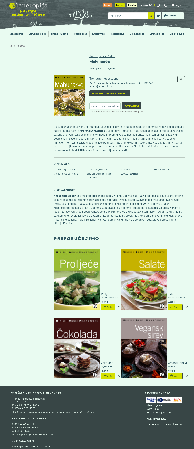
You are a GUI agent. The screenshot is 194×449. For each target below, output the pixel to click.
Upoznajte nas (153, 358)
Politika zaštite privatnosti (159, 346)
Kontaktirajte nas (174, 358)
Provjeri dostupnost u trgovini (109, 93)
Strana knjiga (157, 33)
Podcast (119, 5)
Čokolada (84, 297)
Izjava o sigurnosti (155, 339)
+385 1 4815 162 (144, 83)
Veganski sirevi (154, 297)
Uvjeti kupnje (153, 343)
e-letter (146, 5)
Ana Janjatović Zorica (102, 56)
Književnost (98, 33)
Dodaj (84, 274)
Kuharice (21, 45)
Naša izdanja (16, 33)
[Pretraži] (151, 15)
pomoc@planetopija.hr (100, 86)
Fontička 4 (17, 399)
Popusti (107, 5)
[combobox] (128, 15)
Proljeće (83, 261)
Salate (149, 261)
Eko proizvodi (177, 33)
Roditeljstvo (117, 33)
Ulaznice (132, 5)
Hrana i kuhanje (60, 33)
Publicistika (80, 33)
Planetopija (134, 173)
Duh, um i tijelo (37, 33)
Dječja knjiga (137, 33)
